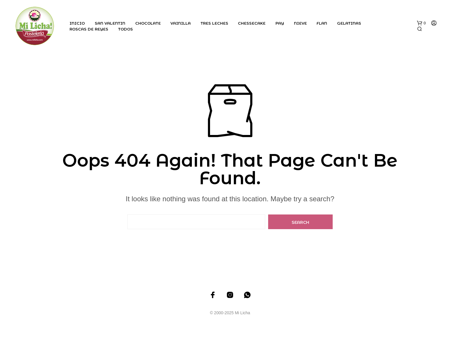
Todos (125, 29)
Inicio (77, 23)
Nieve (300, 23)
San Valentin (110, 23)
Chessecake (251, 23)
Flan (322, 23)
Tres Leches (214, 23)
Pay (279, 23)
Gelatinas (349, 23)
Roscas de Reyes (89, 29)
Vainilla (180, 23)
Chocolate (148, 23)
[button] (421, 23)
